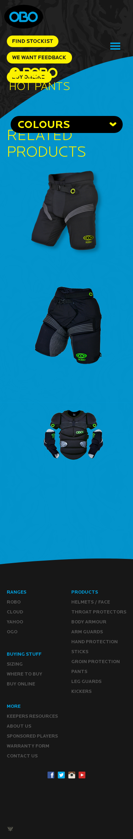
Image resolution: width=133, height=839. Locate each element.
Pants (79, 671)
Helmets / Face (90, 602)
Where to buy (24, 674)
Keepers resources (32, 716)
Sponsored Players (32, 736)
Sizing (15, 664)
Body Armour (88, 621)
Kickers (81, 691)
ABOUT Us (19, 726)
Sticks (79, 651)
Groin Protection (95, 661)
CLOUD (15, 612)
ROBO (14, 602)
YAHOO (15, 621)
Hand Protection (94, 641)
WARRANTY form (28, 746)
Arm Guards (87, 631)
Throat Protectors (98, 612)
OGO (12, 631)
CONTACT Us (22, 756)
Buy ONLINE (21, 684)
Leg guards (86, 681)
